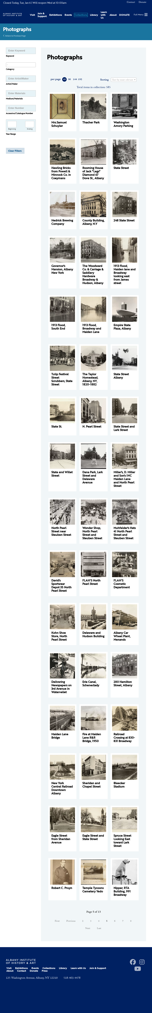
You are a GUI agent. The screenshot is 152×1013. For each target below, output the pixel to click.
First (57, 921)
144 (75, 79)
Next (87, 928)
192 (80, 79)
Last (99, 928)
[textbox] (123, 80)
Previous (70, 921)
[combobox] (21, 64)
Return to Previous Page (15, 35)
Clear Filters (15, 151)
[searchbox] (21, 64)
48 (64, 79)
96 (69, 79)
